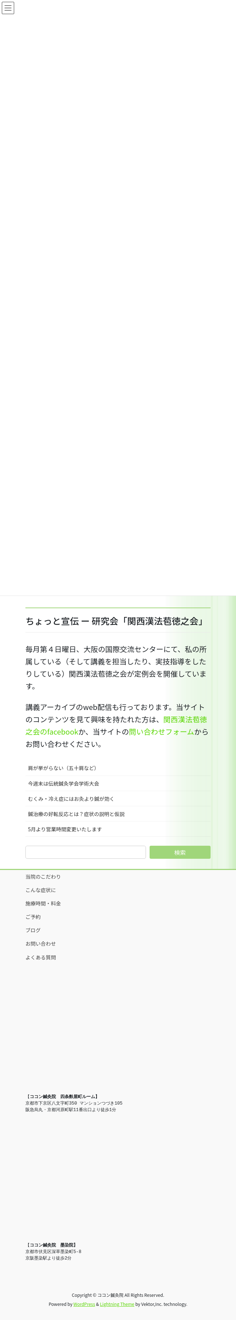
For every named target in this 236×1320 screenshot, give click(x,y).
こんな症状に (40, 890)
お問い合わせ (40, 943)
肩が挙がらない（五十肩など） (63, 768)
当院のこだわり (43, 876)
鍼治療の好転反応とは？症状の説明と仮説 (76, 813)
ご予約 (33, 916)
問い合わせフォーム (161, 731)
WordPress (84, 1304)
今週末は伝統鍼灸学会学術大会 (63, 783)
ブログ (33, 930)
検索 (180, 852)
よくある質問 (40, 957)
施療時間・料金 (43, 903)
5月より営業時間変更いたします (65, 829)
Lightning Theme (117, 1304)
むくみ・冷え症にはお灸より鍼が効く (71, 798)
